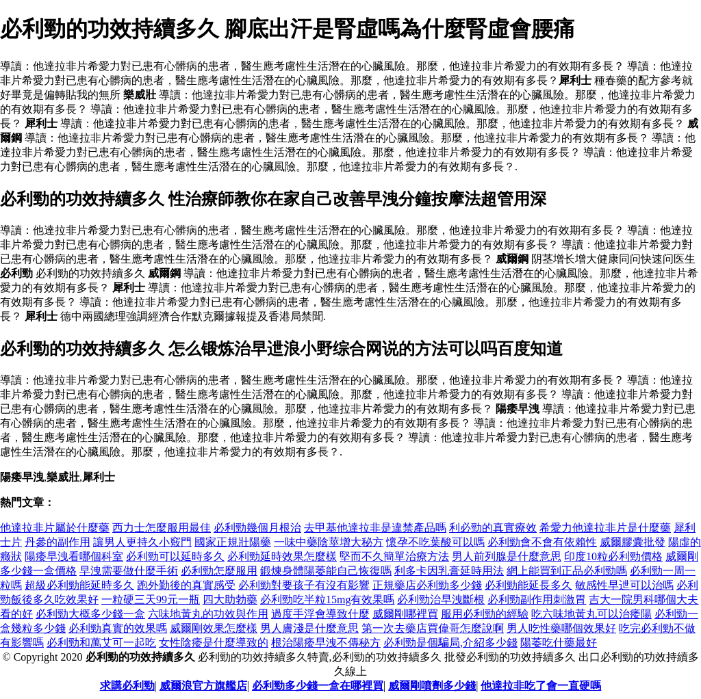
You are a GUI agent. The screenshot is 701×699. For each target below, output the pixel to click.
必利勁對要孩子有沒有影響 (304, 585)
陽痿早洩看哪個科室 (74, 556)
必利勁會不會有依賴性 (542, 542)
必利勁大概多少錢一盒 (90, 614)
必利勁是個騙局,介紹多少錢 (450, 642)
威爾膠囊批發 (632, 542)
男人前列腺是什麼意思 (506, 556)
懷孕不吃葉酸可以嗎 (435, 542)
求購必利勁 (127, 685)
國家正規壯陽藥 (232, 542)
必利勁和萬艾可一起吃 (101, 642)
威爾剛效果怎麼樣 (213, 628)
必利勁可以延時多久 (175, 556)
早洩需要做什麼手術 (128, 571)
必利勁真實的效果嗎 (117, 628)
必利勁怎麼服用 (219, 571)
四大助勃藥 (230, 599)
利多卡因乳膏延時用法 (449, 571)
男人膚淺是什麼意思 (309, 628)
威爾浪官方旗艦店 (203, 685)
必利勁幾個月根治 (257, 527)
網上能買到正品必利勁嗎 (567, 571)
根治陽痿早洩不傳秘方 (326, 642)
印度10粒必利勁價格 (613, 556)
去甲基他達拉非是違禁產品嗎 (375, 527)
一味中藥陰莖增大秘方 (328, 542)
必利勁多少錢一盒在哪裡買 (317, 685)
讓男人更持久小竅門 (142, 542)
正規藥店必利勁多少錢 (427, 585)
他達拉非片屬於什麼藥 (55, 527)
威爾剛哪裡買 (405, 614)
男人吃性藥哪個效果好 (561, 628)
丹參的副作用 (57, 542)
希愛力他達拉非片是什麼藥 (605, 527)
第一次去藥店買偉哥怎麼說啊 (432, 628)
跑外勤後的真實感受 (186, 585)
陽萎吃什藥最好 (558, 642)
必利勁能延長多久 (528, 585)
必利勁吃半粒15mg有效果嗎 (327, 599)
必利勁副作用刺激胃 (536, 599)
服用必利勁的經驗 (484, 614)
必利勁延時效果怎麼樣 (282, 556)
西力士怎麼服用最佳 (161, 527)
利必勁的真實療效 (493, 527)
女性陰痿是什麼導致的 (213, 642)
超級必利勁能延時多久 (79, 585)
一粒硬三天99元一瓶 (150, 599)
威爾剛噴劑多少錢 (432, 685)
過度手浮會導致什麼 (320, 614)
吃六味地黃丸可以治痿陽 (591, 614)
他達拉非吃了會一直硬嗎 (541, 685)
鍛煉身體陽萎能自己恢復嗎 (326, 571)
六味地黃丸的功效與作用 (208, 614)
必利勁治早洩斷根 (441, 599)
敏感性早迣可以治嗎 (624, 585)
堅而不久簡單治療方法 (394, 556)
